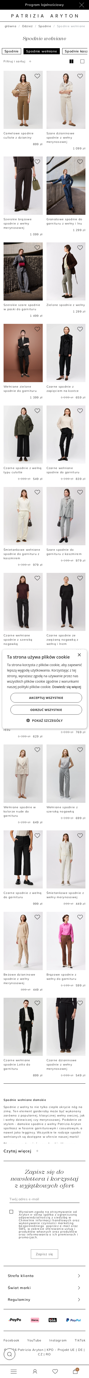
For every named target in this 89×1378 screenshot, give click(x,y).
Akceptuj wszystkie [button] (46, 697)
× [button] (79, 655)
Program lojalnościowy (44, 5)
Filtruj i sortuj (18, 61)
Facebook (11, 1340)
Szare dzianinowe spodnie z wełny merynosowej (61, 137)
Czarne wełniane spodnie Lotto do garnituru (17, 1064)
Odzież (27, 26)
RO (48, 1354)
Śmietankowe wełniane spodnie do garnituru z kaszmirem (22, 554)
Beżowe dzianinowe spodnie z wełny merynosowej (19, 979)
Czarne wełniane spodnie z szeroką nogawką (18, 640)
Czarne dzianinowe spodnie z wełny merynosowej (62, 1064)
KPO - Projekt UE (61, 1350)
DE (80, 1350)
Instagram (58, 1340)
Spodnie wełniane (41, 51)
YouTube (34, 1340)
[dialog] (44, 689)
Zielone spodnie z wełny (66, 305)
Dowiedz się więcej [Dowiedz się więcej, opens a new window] (66, 686)
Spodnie (44, 26)
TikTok (80, 1340)
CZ (40, 1354)
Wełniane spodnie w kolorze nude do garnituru (20, 811)
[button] (9, 1354)
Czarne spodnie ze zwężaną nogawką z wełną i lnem (63, 640)
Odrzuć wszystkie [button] (46, 709)
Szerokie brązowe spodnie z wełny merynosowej (18, 223)
